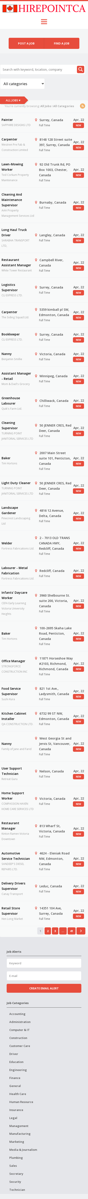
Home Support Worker (13, 795)
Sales (13, 1166)
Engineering (18, 1070)
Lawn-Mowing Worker (12, 167)
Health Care (17, 1094)
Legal (13, 1118)
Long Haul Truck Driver (14, 232)
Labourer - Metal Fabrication (15, 570)
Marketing (16, 1142)
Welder (7, 543)
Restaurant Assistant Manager (16, 262)
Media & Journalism (23, 1150)
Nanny (7, 354)
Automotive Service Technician (16, 856)
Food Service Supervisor (11, 691)
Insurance (16, 1110)
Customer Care (19, 1046)
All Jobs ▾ (13, 100)
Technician (17, 1190)
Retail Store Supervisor (11, 911)
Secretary (16, 1174)
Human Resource (21, 1102)
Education (16, 1062)
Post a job (26, 43)
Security (15, 1182)
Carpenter (9, 139)
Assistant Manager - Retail (16, 376)
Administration (20, 1022)
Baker (6, 458)
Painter (7, 120)
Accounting (17, 1014)
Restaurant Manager (10, 825)
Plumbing (16, 1158)
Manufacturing (20, 1134)
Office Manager (13, 661)
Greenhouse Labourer (11, 400)
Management (18, 1126)
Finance (14, 1078)
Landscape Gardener (10, 510)
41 (71, 931)
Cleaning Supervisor (10, 425)
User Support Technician (12, 771)
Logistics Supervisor (10, 287)
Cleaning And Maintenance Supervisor (12, 199)
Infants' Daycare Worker (14, 595)
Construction (18, 1038)
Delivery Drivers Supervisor (13, 886)
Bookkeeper (11, 334)
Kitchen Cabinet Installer (14, 716)
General (15, 1086)
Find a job (61, 43)
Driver (13, 1054)
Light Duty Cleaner (16, 483)
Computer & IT (19, 1030)
